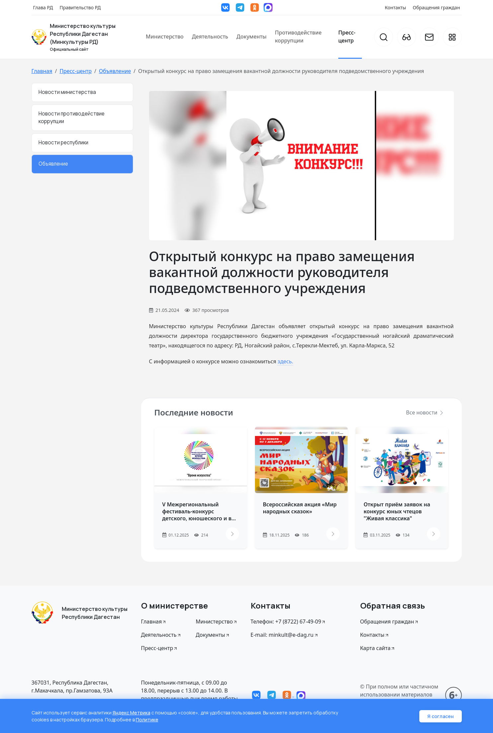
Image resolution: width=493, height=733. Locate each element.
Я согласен (440, 716)
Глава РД (43, 7)
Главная (42, 71)
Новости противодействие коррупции (72, 117)
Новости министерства (67, 92)
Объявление (115, 71)
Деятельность (210, 36)
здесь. (285, 361)
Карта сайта (378, 648)
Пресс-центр (347, 36)
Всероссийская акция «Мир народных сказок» (300, 508)
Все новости (425, 412)
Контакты (395, 7)
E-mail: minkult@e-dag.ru (285, 634)
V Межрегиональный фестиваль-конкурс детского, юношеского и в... (199, 511)
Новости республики (63, 142)
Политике (147, 719)
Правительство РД (80, 7)
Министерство (165, 36)
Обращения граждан (436, 7)
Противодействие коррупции (298, 36)
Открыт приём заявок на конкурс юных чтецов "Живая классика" (397, 511)
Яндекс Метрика (131, 712)
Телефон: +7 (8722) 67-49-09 (288, 621)
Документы (251, 36)
